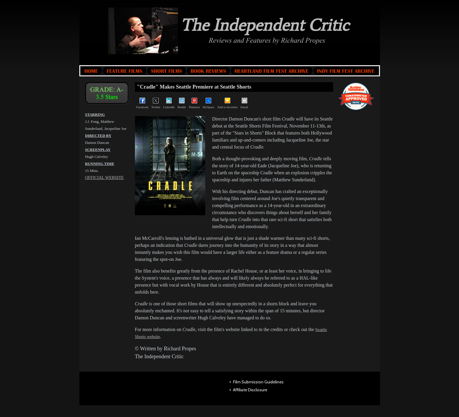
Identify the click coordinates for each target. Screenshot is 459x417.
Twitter (155, 103)
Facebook (142, 103)
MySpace (208, 103)
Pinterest (194, 103)
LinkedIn (169, 103)
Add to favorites (227, 103)
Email (244, 103)
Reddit (182, 103)
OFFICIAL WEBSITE (104, 177)
